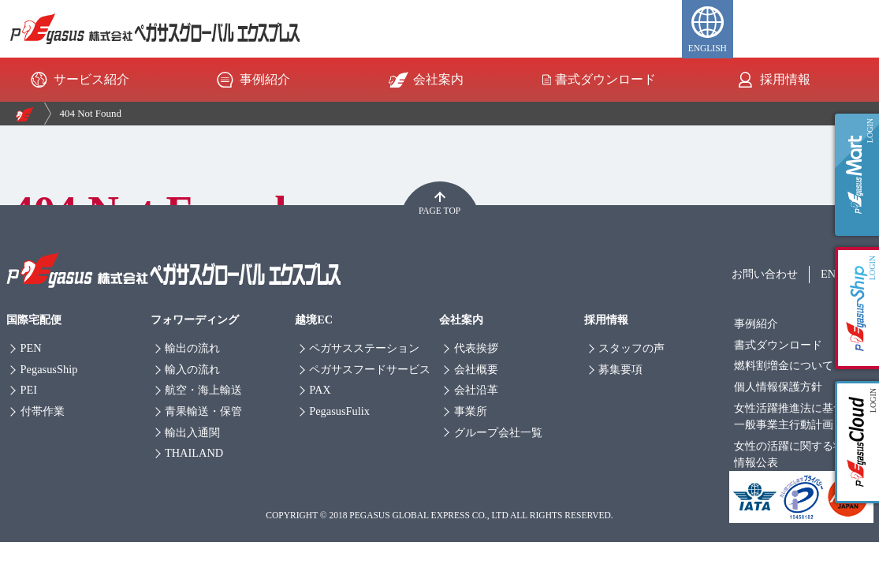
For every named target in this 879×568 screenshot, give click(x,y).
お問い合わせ (765, 273)
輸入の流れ (192, 369)
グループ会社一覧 (498, 432)
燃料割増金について (783, 365)
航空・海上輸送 (203, 389)
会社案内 (425, 80)
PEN (31, 348)
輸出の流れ (192, 348)
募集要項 (620, 369)
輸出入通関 (192, 432)
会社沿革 (476, 389)
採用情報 (772, 80)
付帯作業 (42, 411)
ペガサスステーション (364, 348)
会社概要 (476, 369)
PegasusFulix (339, 411)
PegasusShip (49, 369)
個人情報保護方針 (778, 386)
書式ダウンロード (599, 80)
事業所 (470, 411)
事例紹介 (252, 80)
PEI (29, 389)
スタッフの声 (631, 348)
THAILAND (194, 453)
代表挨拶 (476, 348)
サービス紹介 (78, 80)
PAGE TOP (439, 210)
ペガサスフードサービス (369, 369)
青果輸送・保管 (203, 411)
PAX (319, 389)
